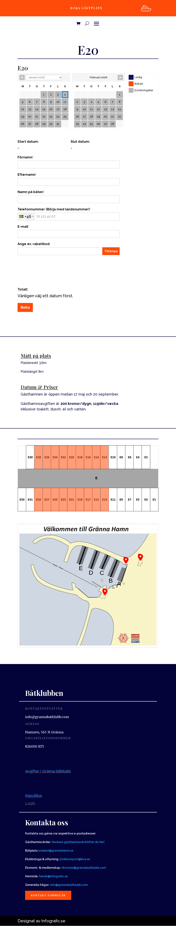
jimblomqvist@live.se (75, 859)
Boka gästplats (86, 8)
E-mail (23, 227)
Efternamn (27, 175)
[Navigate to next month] (120, 77)
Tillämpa (111, 251)
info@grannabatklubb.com (69, 884)
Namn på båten (31, 192)
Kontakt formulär (49, 895)
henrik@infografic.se (53, 876)
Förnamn (25, 157)
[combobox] (26, 216)
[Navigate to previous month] (22, 77)
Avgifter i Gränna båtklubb (48, 771)
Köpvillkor (33, 795)
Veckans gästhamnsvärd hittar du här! (78, 842)
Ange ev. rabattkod (34, 244)
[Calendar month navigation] (44, 77)
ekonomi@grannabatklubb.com (83, 867)
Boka (25, 307)
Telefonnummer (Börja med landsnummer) (54, 209)
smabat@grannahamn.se (55, 850)
